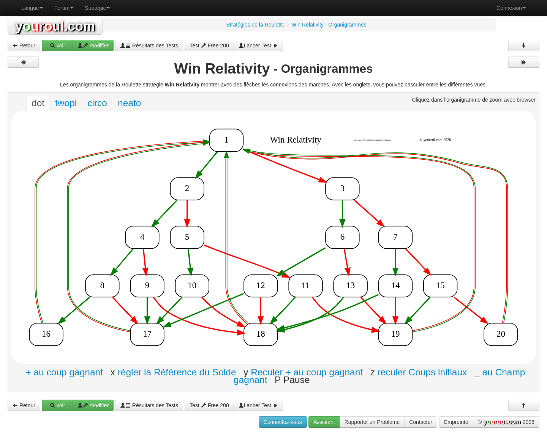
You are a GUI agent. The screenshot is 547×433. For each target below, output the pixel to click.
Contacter (420, 422)
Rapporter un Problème (372, 422)
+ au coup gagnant (64, 372)
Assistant (324, 422)
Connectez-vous (283, 422)
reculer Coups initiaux (422, 372)
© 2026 (506, 422)
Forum (63, 8)
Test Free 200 (209, 45)
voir (57, 45)
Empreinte (456, 422)
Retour (24, 45)
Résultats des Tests (149, 45)
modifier (93, 45)
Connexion (511, 8)
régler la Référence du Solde (177, 372)
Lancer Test (258, 45)
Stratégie (97, 8)
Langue (32, 8)
